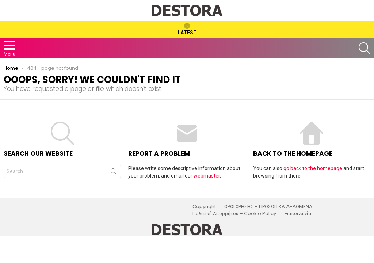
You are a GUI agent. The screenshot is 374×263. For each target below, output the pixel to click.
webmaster (207, 176)
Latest (187, 29)
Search (113, 173)
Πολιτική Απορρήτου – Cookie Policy (234, 214)
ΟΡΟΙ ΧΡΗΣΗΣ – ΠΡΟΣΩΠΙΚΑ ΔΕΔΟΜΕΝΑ (268, 207)
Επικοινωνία (298, 214)
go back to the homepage (312, 168)
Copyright (204, 207)
